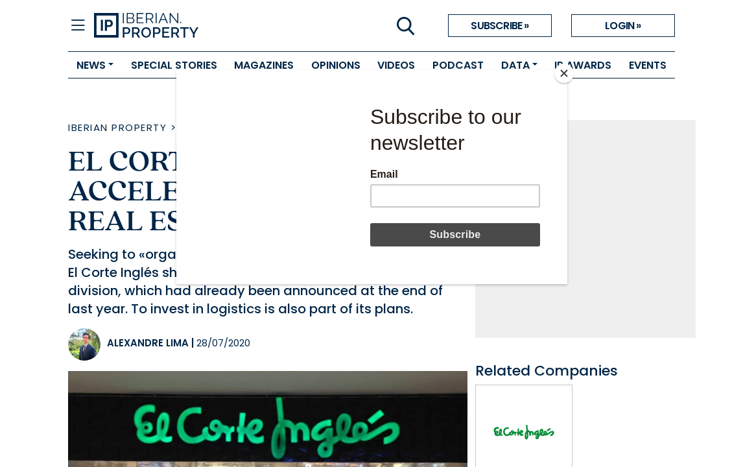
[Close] (564, 73)
